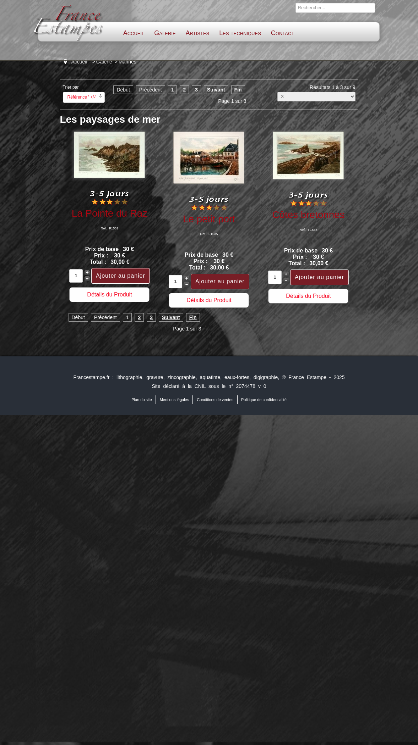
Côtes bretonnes (308, 214)
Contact (282, 33)
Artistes (198, 33)
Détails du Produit (109, 294)
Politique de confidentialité (264, 399)
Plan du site (141, 399)
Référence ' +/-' (81, 97)
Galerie (164, 33)
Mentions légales (174, 399)
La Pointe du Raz (109, 213)
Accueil (134, 33)
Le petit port (209, 218)
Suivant (216, 90)
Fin (238, 90)
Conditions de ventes (215, 399)
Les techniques (240, 33)
